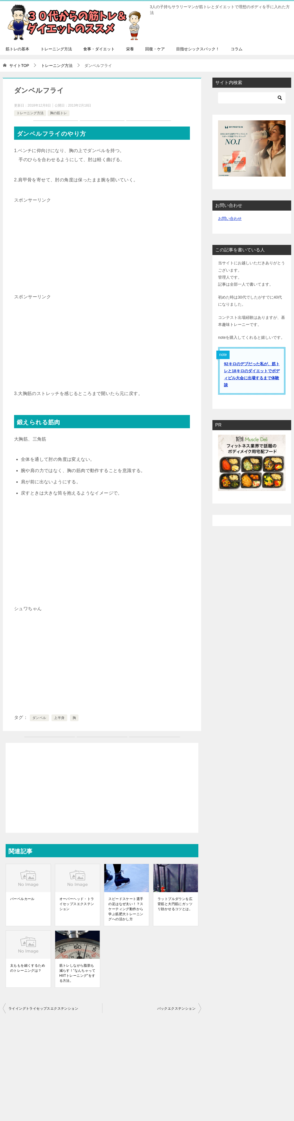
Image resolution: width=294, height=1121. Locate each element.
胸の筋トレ (58, 113)
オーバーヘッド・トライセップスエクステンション (76, 904)
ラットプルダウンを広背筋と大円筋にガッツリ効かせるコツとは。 (175, 904)
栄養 (130, 49)
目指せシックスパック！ (197, 49)
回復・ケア (155, 49)
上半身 (59, 718)
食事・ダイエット (99, 49)
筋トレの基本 (17, 49)
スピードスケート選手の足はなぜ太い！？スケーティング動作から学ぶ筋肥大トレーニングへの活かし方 (125, 909)
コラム (237, 49)
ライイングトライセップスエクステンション (43, 1009)
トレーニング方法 (56, 49)
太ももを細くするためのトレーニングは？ (27, 968)
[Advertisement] (102, 244)
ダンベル (39, 718)
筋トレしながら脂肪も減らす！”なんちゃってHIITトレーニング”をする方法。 (77, 973)
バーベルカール (22, 899)
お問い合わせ (230, 218)
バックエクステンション (176, 1009)
